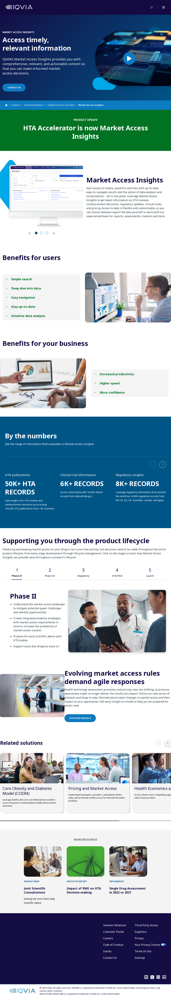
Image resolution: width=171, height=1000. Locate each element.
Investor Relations (114, 925)
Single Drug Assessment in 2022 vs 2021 (127, 890)
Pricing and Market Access (92, 788)
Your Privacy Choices (147, 945)
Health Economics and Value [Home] (61, 105)
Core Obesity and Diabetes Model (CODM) (27, 791)
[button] (162, 464)
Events (107, 951)
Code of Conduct (113, 945)
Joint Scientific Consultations (34, 890)
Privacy (139, 938)
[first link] (43, 861)
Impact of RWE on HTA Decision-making (84, 890)
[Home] (8, 105)
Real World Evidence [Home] (34, 105)
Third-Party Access (146, 925)
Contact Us (110, 958)
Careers (108, 938)
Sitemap (140, 958)
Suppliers (141, 932)
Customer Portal (113, 932)
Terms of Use (143, 951)
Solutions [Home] (16, 105)
